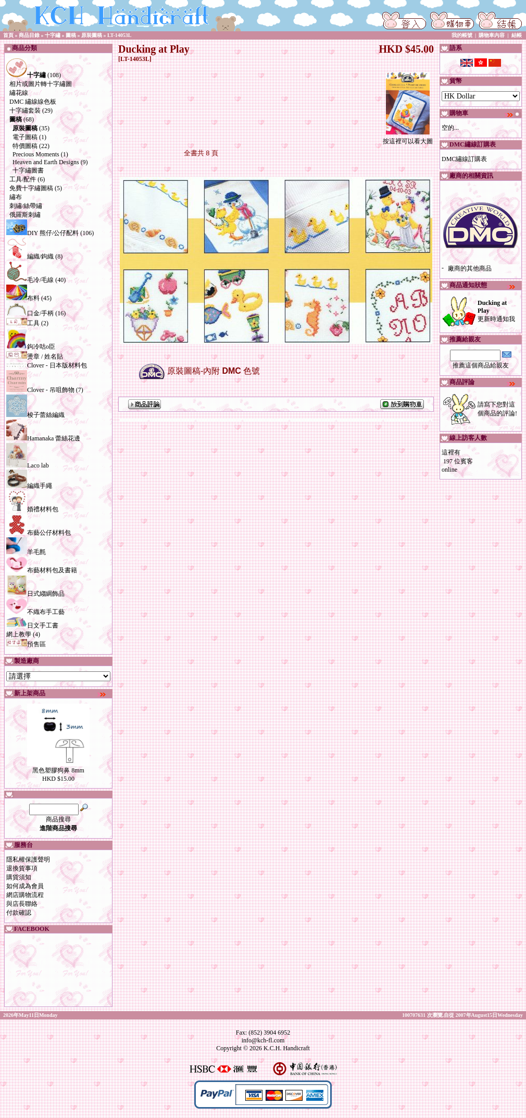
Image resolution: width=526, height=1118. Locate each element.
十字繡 (52, 35)
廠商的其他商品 (470, 268)
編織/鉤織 (30, 256)
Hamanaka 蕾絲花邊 (43, 438)
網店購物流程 (25, 895)
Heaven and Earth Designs (45, 162)
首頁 (8, 35)
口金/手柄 (30, 313)
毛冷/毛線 (30, 280)
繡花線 (18, 92)
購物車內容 (492, 35)
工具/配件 (22, 179)
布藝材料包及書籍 (41, 570)
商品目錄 (29, 35)
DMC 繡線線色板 (32, 101)
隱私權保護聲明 (28, 859)
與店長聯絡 (21, 903)
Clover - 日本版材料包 (46, 365)
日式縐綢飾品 (35, 593)
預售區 (26, 644)
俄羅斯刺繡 (25, 214)
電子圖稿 (24, 137)
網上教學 (18, 634)
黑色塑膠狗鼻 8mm (58, 770)
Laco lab (27, 465)
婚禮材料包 (32, 509)
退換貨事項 (21, 868)
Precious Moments (35, 154)
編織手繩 (29, 485)
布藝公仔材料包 (38, 532)
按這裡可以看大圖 (408, 138)
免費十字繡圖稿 (31, 188)
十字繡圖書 (28, 170)
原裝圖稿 (91, 35)
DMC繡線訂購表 (464, 159)
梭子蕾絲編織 (35, 415)
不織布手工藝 (35, 612)
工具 (23, 323)
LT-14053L (119, 35)
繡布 (15, 197)
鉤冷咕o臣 (30, 346)
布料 (23, 298)
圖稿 (71, 35)
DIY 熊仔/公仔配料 (42, 233)
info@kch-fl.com (263, 1040)
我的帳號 (462, 35)
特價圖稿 (24, 146)
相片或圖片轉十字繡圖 (40, 84)
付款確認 (18, 912)
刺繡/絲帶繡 (25, 206)
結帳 (516, 35)
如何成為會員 (25, 886)
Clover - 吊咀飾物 (40, 390)
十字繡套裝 (25, 110)
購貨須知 (18, 877)
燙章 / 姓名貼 (34, 356)
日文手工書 (32, 625)
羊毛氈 (26, 552)
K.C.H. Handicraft (287, 1048)
